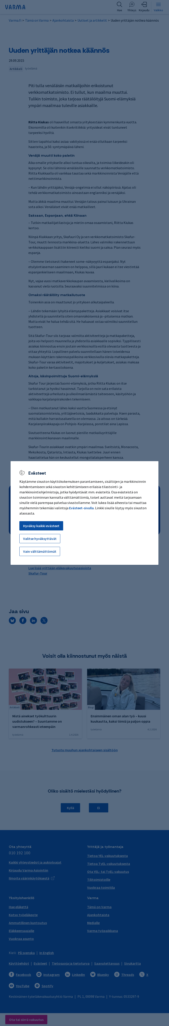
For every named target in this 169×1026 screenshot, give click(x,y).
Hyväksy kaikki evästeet (41, 526)
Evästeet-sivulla (81, 508)
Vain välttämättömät (39, 551)
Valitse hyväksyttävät (40, 538)
